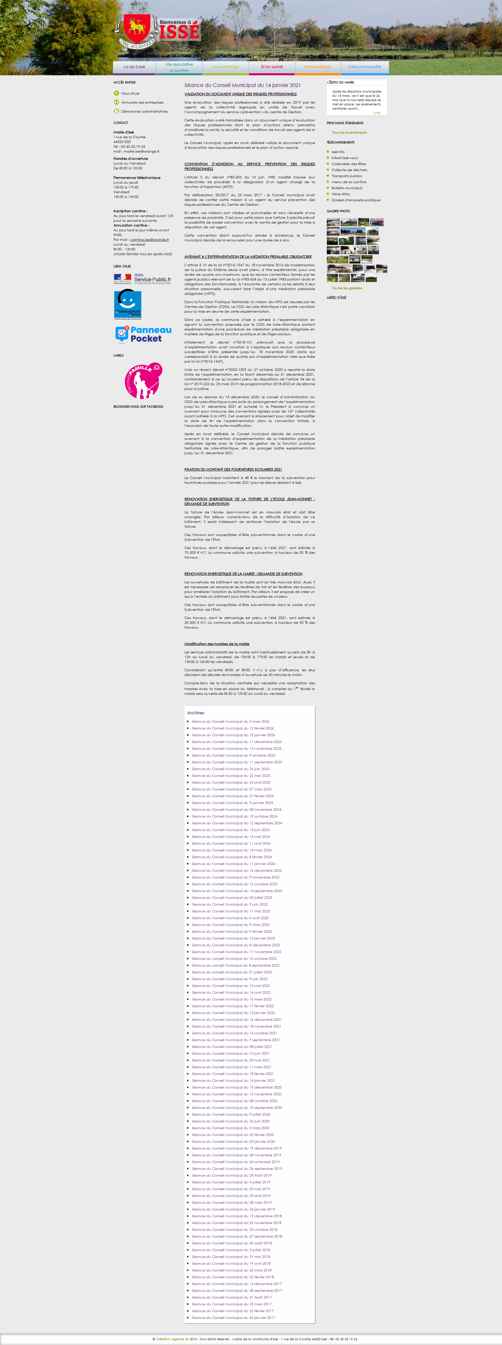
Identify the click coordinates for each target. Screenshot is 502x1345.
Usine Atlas (341, 193)
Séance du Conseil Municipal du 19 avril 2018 (231, 1263)
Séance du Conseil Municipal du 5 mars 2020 (231, 1127)
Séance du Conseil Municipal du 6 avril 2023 (230, 917)
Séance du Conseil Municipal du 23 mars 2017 (232, 1304)
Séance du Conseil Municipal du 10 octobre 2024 (234, 816)
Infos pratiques (318, 66)
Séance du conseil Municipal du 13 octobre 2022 (234, 958)
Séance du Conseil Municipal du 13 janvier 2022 (233, 1012)
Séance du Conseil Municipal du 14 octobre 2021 (234, 1033)
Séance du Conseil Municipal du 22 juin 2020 (231, 1121)
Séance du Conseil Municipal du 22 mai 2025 (231, 775)
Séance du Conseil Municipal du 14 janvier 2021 (233, 1080)
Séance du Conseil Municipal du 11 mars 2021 (232, 1066)
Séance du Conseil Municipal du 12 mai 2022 (231, 985)
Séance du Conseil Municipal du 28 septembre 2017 (237, 1290)
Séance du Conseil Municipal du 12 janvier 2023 (233, 938)
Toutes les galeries (347, 288)
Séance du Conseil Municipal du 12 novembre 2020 (236, 1094)
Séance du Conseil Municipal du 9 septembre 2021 (236, 1039)
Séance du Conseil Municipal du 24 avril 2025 (231, 782)
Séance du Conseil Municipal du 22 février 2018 (233, 1276)
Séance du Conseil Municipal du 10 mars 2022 (232, 999)
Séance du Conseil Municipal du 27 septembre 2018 (237, 1236)
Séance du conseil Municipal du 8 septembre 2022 (236, 965)
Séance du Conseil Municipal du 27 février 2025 (233, 795)
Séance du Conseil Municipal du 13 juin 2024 (231, 829)
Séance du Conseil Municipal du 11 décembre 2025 (237, 741)
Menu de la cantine (349, 181)
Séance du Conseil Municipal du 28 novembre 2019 (236, 1155)
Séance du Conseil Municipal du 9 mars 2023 (231, 924)
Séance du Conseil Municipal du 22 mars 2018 (232, 1270)
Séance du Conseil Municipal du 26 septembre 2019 (237, 1168)
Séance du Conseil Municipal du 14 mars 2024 (232, 850)
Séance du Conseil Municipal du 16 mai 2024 (231, 836)
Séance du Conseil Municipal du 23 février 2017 (233, 1310)
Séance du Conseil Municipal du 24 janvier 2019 (233, 1209)
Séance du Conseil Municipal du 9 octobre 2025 (233, 755)
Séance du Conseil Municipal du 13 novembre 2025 (236, 748)
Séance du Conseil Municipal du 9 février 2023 (232, 931)
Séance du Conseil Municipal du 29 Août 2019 (232, 1175)
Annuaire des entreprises (142, 102)
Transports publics (347, 175)
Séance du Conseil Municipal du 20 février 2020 (233, 1134)
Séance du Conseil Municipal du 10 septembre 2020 (237, 1107)
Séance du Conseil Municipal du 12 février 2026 (233, 728)
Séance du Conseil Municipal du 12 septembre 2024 (237, 823)
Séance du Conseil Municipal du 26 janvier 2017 (233, 1317)
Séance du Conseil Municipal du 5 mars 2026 (231, 721)
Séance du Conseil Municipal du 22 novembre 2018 (236, 1222)
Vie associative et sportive (179, 67)
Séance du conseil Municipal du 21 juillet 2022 (232, 972)
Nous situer (130, 93)
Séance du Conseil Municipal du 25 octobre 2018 (234, 1229)
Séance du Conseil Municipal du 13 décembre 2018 (237, 1216)
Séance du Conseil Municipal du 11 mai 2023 (231, 911)
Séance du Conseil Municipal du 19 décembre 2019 (237, 1148)
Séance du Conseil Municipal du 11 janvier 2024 (233, 863)
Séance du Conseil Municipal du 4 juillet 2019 (231, 1182)
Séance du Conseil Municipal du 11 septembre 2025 (237, 762)
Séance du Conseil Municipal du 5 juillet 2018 (231, 1249)
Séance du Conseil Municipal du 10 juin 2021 (231, 1053)
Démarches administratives (144, 111)
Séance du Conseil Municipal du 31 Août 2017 (232, 1297)
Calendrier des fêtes (349, 163)
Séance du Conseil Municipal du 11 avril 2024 (231, 843)
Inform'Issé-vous (345, 157)
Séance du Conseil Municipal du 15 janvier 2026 (233, 734)
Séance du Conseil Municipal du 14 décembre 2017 (237, 1283)
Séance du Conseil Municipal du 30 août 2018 (232, 1243)
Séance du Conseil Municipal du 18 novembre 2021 (236, 1026)
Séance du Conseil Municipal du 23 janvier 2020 (233, 1141)
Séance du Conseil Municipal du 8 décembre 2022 (236, 945)
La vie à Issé (134, 66)
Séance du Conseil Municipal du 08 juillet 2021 (232, 1046)
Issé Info (338, 151)
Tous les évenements (349, 132)
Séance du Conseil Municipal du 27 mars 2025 (232, 789)
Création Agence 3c (172, 1339)
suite (376, 113)
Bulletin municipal (347, 187)
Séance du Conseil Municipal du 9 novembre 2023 (235, 877)
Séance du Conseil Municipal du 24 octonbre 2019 (236, 1161)
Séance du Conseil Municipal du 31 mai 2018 (231, 1256)
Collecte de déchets (349, 169)
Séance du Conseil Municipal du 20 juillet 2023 (232, 897)
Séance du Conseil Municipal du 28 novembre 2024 (236, 809)
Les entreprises (225, 66)
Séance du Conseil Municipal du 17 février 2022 (233, 1005)
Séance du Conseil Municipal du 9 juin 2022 (230, 978)
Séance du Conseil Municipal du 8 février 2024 (232, 856)
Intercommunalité (365, 66)
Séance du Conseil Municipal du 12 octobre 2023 (234, 884)
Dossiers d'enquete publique (356, 199)
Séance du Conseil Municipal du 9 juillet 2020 (231, 1114)
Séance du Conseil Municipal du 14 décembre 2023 (237, 870)
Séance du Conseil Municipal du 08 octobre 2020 (234, 1100)
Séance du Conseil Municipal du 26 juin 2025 (231, 768)
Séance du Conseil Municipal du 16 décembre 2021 (237, 1019)
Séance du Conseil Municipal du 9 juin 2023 (230, 904)
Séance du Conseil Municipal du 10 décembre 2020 (237, 1087)
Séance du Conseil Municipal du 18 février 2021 (233, 1073)
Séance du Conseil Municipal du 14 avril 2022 (231, 992)
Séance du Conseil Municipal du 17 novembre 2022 (236, 951)
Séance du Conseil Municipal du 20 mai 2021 (231, 1060)
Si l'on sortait (272, 66)
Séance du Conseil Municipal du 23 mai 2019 (231, 1188)
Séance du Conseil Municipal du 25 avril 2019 (231, 1195)
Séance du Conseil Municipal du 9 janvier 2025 (232, 802)
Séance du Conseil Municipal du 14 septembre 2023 (237, 890)
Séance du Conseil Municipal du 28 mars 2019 (232, 1202)
